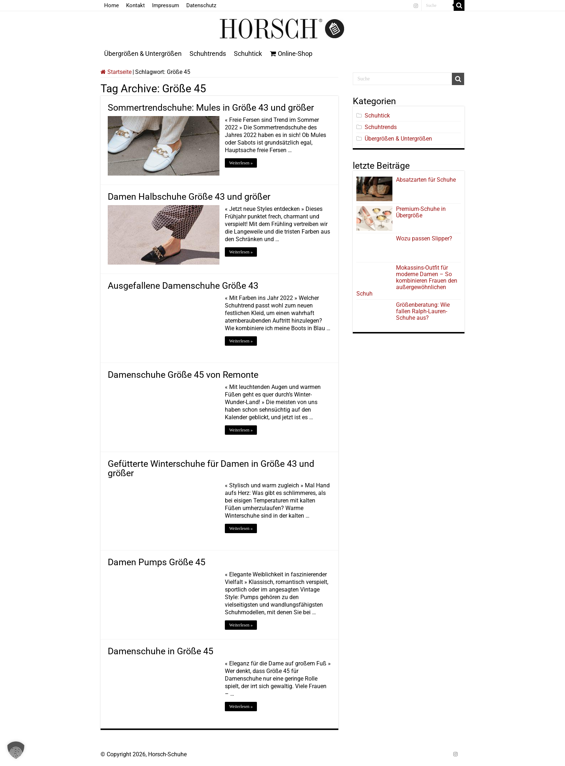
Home (111, 5)
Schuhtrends (208, 53)
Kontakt (135, 5)
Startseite (116, 71)
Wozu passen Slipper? (424, 238)
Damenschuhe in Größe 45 (160, 651)
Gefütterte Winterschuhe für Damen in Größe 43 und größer (211, 468)
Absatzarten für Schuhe (427, 179)
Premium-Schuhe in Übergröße (421, 212)
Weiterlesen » (241, 162)
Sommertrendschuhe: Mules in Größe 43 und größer (211, 107)
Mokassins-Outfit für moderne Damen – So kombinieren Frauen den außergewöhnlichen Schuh (406, 280)
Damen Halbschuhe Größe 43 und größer (189, 196)
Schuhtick (248, 53)
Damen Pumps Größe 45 (156, 562)
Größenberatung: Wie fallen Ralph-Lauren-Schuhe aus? (423, 311)
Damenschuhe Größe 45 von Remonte (183, 374)
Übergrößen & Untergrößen (143, 53)
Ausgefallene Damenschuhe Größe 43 (183, 285)
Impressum (165, 5)
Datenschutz (201, 5)
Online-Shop (291, 53)
